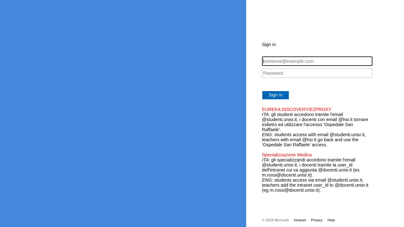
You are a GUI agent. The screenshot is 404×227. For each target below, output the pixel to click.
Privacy (317, 220)
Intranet (300, 220)
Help (331, 220)
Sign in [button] (275, 94)
